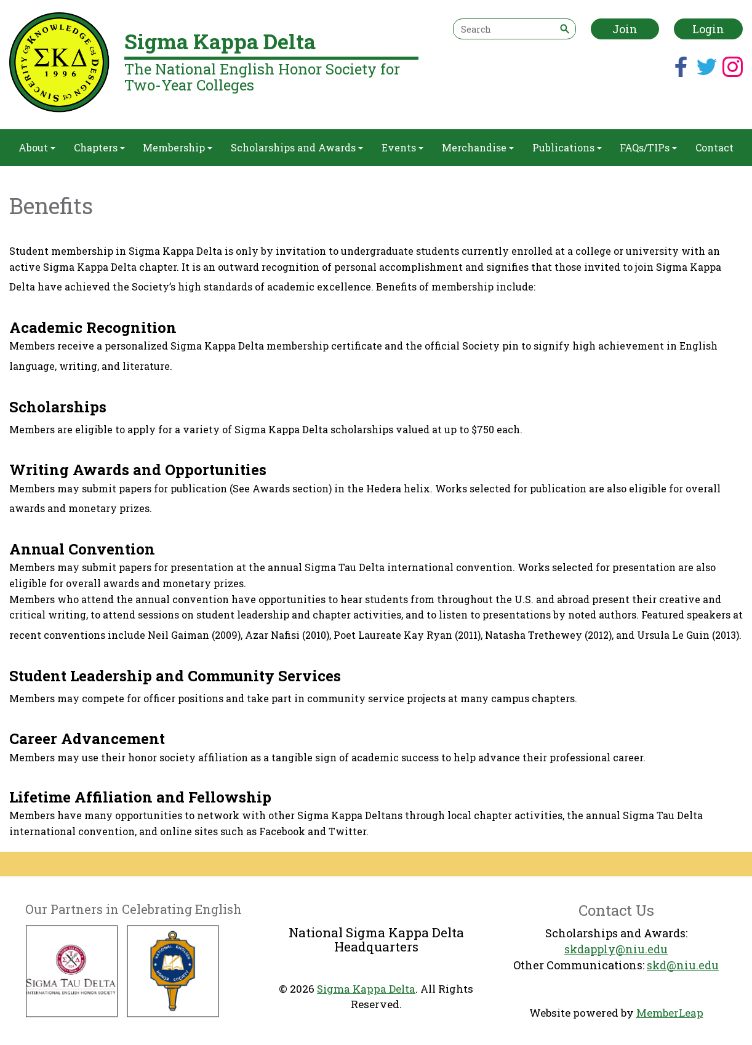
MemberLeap (669, 1013)
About (36, 147)
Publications (567, 147)
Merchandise (478, 147)
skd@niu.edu (683, 965)
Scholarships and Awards (297, 147)
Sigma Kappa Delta (366, 989)
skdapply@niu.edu (616, 949)
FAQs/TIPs (648, 147)
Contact (714, 147)
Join (625, 29)
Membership (177, 147)
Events (402, 147)
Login (708, 29)
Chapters (99, 147)
